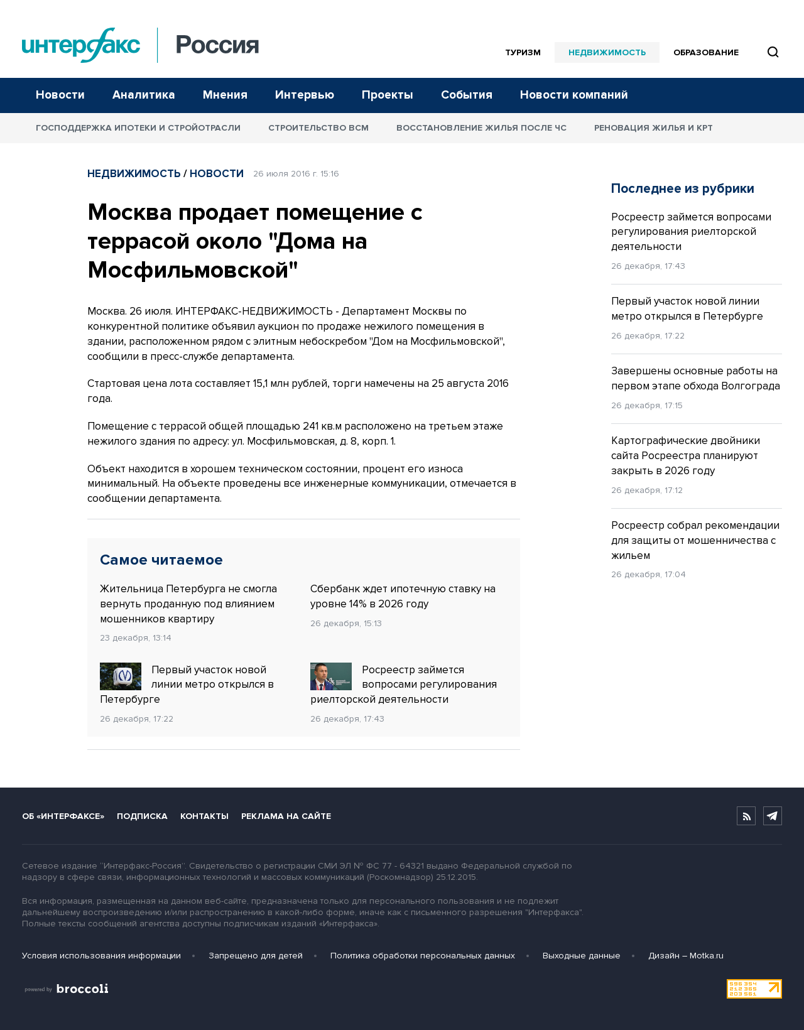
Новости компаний (574, 95)
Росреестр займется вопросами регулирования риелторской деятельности (403, 685)
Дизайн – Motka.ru (686, 955)
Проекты (387, 95)
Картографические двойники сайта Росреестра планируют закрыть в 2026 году (685, 455)
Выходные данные (582, 955)
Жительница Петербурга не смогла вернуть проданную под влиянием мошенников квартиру (188, 604)
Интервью (304, 95)
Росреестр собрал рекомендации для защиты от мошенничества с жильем (695, 540)
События (466, 95)
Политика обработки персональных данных (422, 955)
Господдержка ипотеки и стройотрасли (138, 127)
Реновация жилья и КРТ (653, 127)
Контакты (204, 816)
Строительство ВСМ (318, 127)
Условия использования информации (101, 955)
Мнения (225, 95)
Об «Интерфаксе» (63, 816)
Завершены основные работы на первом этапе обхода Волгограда (695, 378)
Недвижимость (607, 52)
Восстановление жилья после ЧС (481, 127)
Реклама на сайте (286, 816)
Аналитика (143, 95)
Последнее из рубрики (682, 189)
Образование (706, 52)
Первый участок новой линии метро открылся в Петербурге (187, 685)
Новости (60, 95)
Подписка (142, 816)
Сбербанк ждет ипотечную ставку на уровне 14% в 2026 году (403, 596)
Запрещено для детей (256, 955)
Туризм (523, 52)
